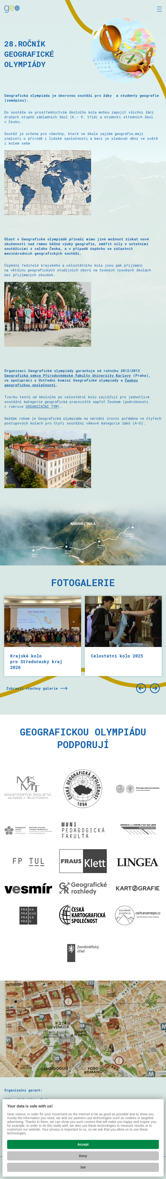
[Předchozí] (141, 688)
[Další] (155, 688)
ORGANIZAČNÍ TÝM (42, 406)
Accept (83, 1144)
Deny (83, 1156)
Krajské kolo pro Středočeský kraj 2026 (36, 661)
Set (83, 1167)
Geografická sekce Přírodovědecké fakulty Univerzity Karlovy (67, 375)
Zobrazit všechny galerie (32, 688)
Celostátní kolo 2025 (117, 656)
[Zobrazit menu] (159, 9)
